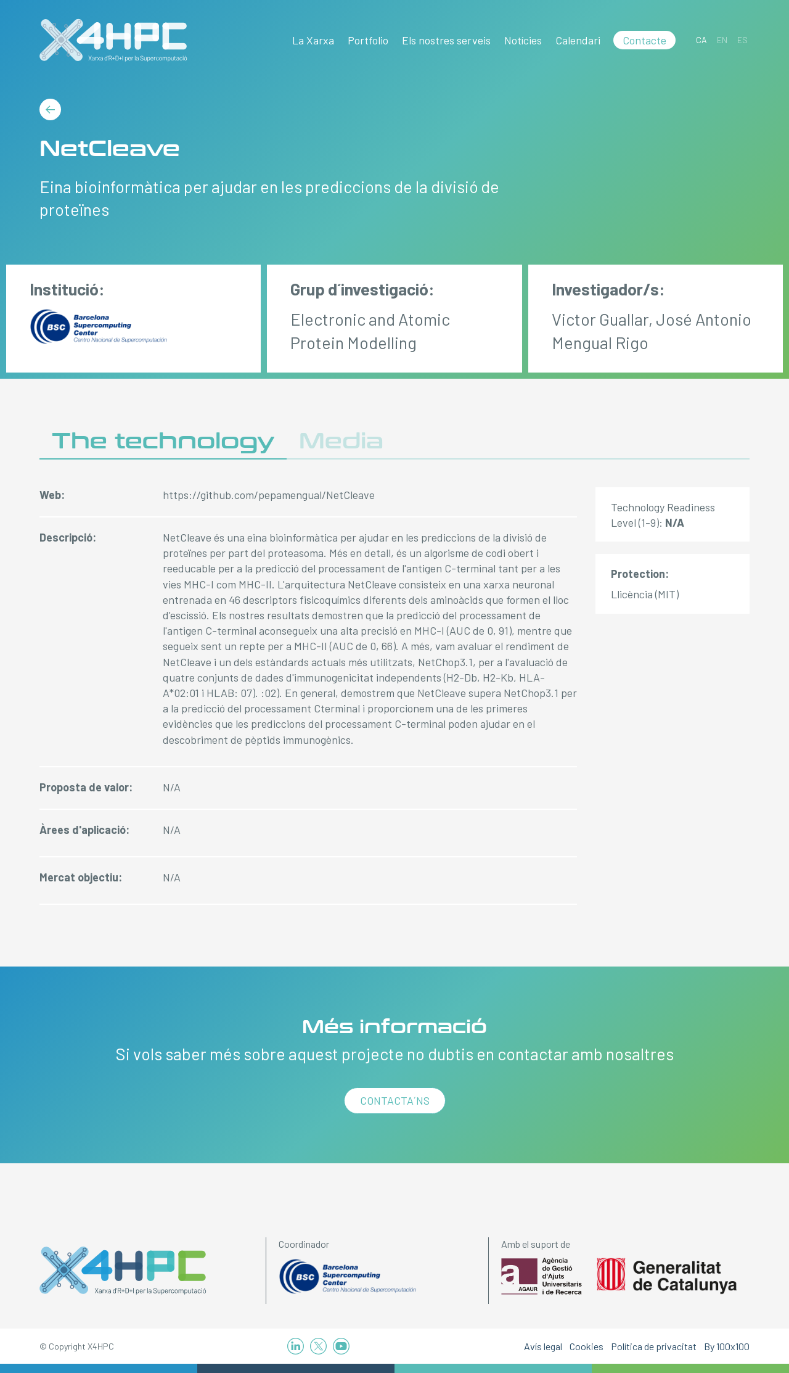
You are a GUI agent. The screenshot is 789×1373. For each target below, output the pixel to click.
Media (341, 441)
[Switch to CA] (701, 39)
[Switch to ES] (742, 39)
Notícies (523, 40)
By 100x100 (727, 1346)
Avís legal (543, 1346)
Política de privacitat (654, 1346)
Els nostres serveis (446, 40)
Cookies (586, 1346)
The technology (163, 441)
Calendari (577, 40)
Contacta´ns (395, 1100)
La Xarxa (313, 40)
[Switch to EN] (722, 39)
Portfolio (368, 40)
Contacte (644, 40)
